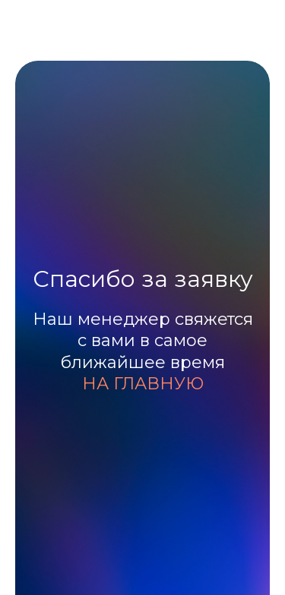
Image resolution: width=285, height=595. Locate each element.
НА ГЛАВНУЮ (143, 383)
